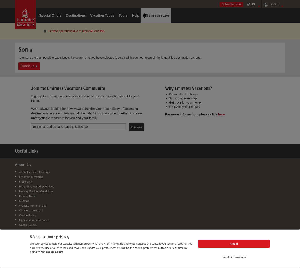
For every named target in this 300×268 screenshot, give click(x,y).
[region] (150, 248)
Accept (234, 244)
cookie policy (54, 252)
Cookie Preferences (234, 257)
